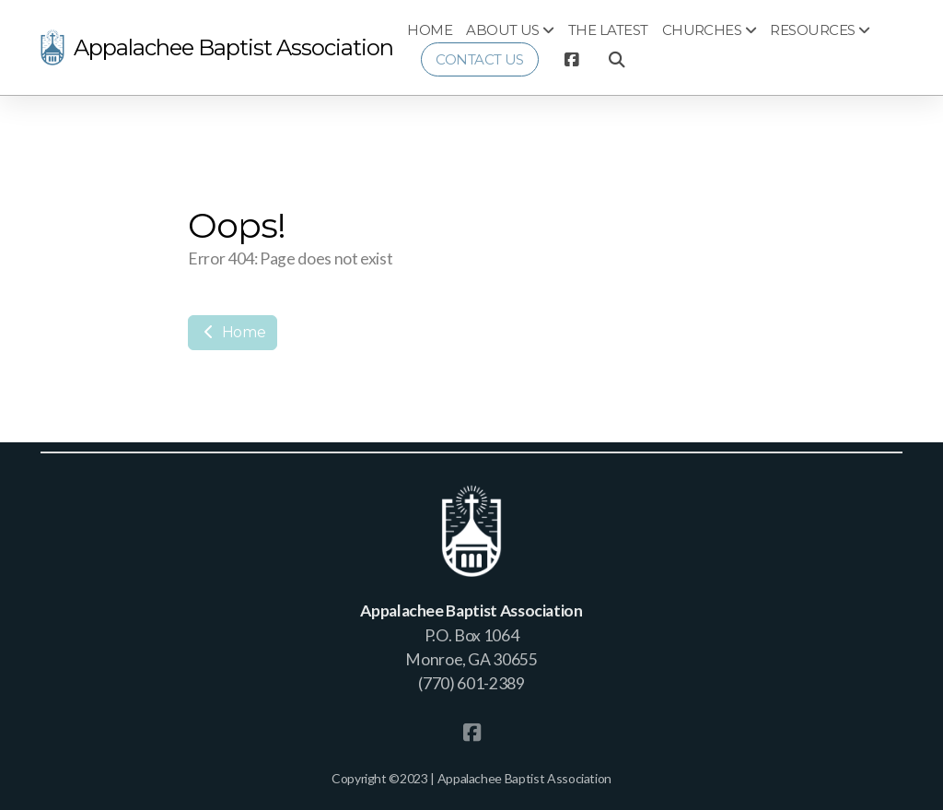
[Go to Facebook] (571, 60)
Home (232, 332)
